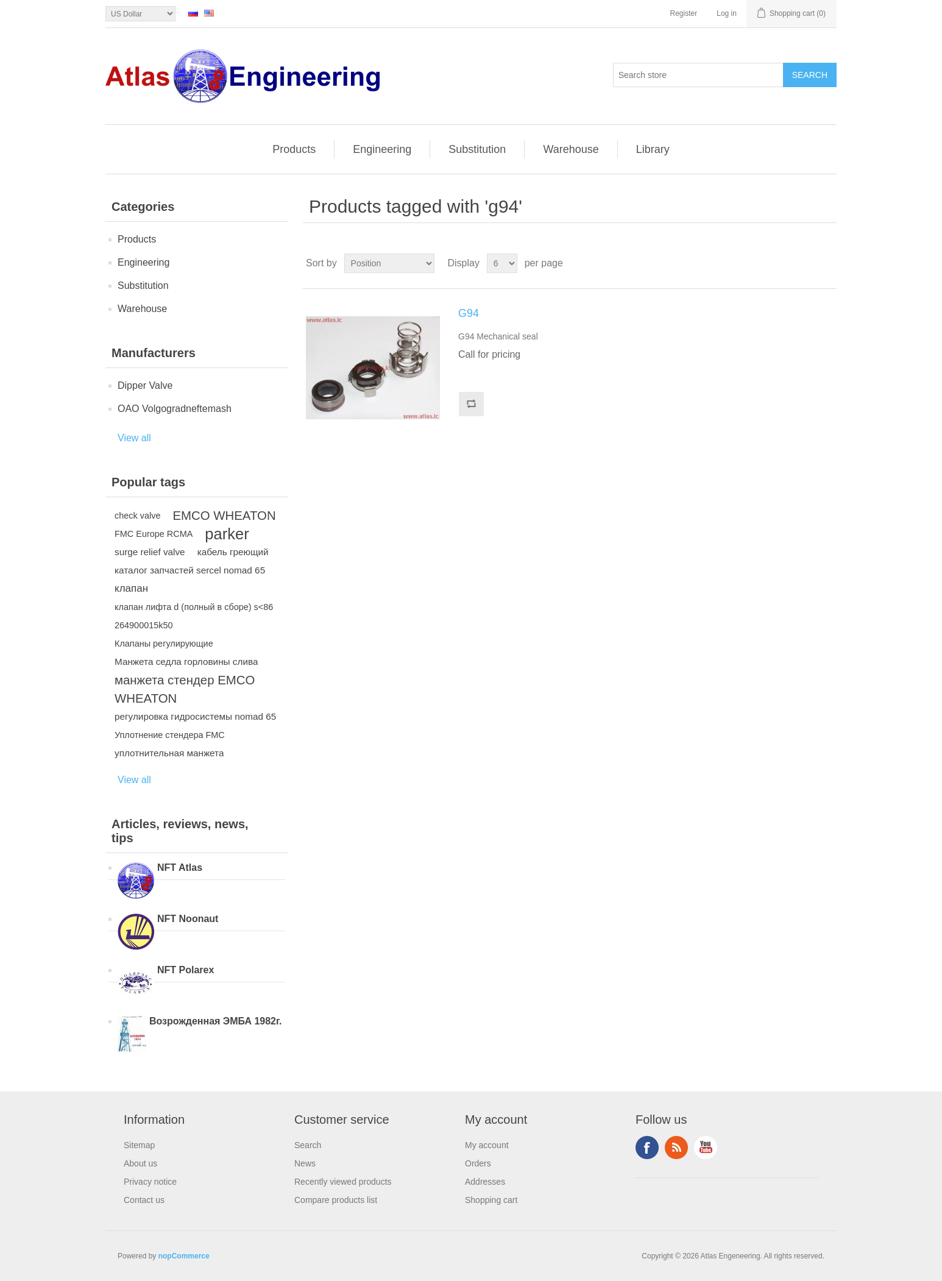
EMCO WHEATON (223, 515)
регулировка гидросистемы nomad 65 (195, 716)
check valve (137, 515)
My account (487, 1145)
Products (294, 149)
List (826, 263)
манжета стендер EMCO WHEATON (185, 689)
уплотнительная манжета (169, 753)
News (305, 1163)
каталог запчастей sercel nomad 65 (190, 570)
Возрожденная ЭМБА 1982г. (215, 1021)
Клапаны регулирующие (164, 643)
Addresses (485, 1182)
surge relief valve (150, 552)
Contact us (144, 1200)
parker (227, 533)
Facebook (647, 1147)
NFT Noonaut (187, 919)
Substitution (477, 149)
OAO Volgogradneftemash (175, 408)
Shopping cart (491, 1200)
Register (684, 13)
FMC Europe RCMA (154, 534)
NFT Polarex (185, 970)
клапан (131, 588)
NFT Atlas (179, 867)
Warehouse (570, 149)
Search (307, 1145)
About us (140, 1163)
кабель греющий (233, 552)
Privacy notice (150, 1182)
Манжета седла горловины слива (186, 661)
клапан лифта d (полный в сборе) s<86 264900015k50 (194, 616)
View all (134, 438)
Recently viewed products (343, 1182)
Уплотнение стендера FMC (170, 735)
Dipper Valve (145, 385)
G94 (468, 313)
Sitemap (139, 1145)
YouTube (705, 1147)
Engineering (382, 149)
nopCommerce (184, 1256)
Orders (478, 1163)
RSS (676, 1147)
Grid (804, 263)
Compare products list (335, 1200)
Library (653, 149)
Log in (727, 13)
